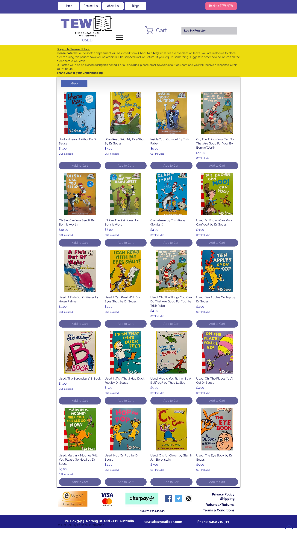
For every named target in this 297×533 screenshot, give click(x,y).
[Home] (68, 6)
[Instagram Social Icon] (188, 498)
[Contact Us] (90, 6)
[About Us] (113, 6)
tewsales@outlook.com (172, 65)
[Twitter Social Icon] (178, 498)
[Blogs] (135, 6)
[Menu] (119, 37)
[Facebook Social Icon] (168, 498)
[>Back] (74, 83)
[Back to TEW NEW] (221, 6)
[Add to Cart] (80, 165)
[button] (160, 30)
